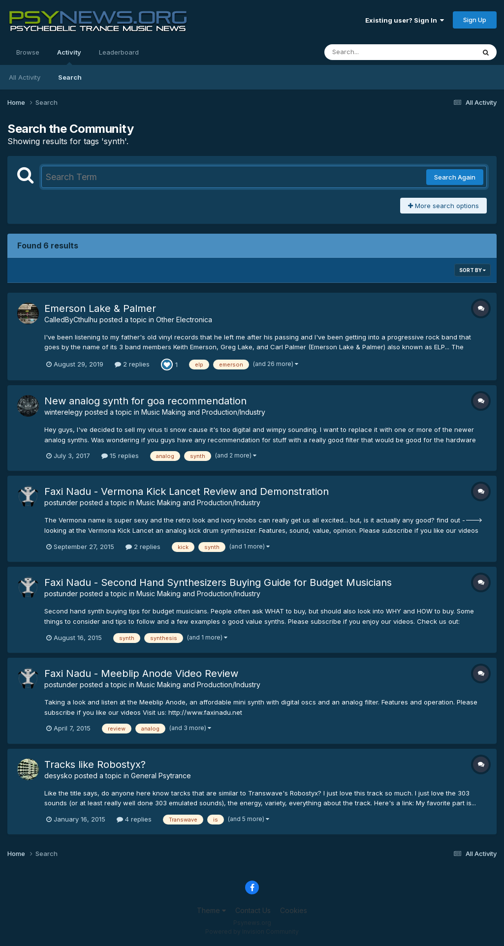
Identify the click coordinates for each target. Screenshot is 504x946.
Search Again (454, 177)
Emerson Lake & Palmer (100, 308)
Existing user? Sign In (404, 20)
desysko (58, 775)
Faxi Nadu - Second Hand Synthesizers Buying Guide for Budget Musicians (218, 582)
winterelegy (63, 412)
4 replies (134, 819)
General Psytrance (161, 775)
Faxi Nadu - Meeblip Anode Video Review (141, 673)
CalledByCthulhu (70, 319)
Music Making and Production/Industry (203, 412)
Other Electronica (184, 319)
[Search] (372, 52)
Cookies (293, 910)
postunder (61, 502)
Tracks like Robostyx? (95, 764)
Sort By (472, 270)
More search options (443, 206)
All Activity (24, 77)
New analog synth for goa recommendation (145, 401)
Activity (69, 56)
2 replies (132, 364)
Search (70, 77)
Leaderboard (119, 52)
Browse (27, 52)
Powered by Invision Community (252, 931)
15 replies (120, 455)
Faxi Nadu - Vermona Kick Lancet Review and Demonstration (186, 491)
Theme (211, 910)
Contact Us (253, 910)
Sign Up (474, 20)
